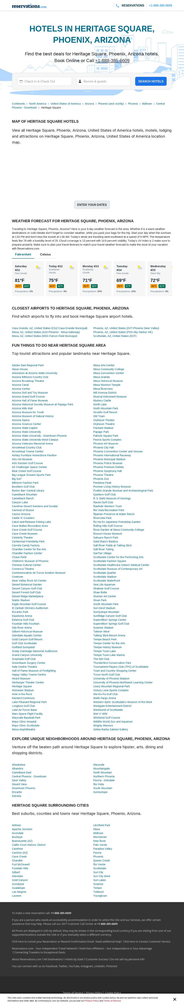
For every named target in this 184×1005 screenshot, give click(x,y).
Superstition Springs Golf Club (111, 623)
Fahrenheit (23, 254)
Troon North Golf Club (106, 674)
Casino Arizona (21, 514)
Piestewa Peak (102, 482)
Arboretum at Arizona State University (34, 373)
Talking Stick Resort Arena (109, 635)
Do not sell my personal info (127, 959)
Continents (18, 103)
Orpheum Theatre (104, 423)
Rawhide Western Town (107, 506)
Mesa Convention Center (108, 373)
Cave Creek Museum (24, 533)
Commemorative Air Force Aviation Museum (38, 572)
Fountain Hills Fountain (25, 623)
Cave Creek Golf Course (27, 529)
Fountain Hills (20, 868)
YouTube (74, 966)
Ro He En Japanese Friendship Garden (117, 521)
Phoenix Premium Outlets (108, 467)
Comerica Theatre (23, 568)
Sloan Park (100, 600)
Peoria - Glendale (104, 780)
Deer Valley (19, 780)
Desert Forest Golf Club (26, 592)
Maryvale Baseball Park (26, 717)
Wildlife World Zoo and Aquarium (113, 721)
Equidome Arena (22, 615)
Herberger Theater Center (28, 682)
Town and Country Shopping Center (115, 670)
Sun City (98, 872)
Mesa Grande (101, 377)
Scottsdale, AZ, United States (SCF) (114, 335)
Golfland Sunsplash (23, 647)
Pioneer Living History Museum (112, 486)
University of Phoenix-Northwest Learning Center (123, 682)
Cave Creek (19, 856)
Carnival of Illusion (23, 510)
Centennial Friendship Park (28, 541)
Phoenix (133, 103)
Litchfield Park (101, 825)
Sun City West (101, 876)
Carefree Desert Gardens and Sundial (35, 506)
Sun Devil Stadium (104, 608)
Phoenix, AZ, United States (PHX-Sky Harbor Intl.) (123, 332)
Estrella (16, 795)
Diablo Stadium (21, 600)
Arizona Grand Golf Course (28, 396)
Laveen (16, 895)
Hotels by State (74, 959)
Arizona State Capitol (24, 427)
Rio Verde (99, 864)
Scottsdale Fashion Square (109, 561)
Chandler (17, 860)
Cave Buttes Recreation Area (30, 525)
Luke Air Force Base (24, 709)
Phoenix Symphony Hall (107, 470)
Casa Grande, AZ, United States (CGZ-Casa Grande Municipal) (49, 328)
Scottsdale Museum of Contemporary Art (118, 568)
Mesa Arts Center (104, 365)
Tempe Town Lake (104, 651)
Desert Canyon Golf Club (27, 588)
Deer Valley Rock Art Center (29, 580)
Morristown (100, 836)
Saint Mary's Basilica (105, 541)
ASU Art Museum (22, 459)
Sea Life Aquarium (104, 584)
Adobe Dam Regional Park (28, 365)
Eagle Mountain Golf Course (29, 604)
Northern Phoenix (104, 776)
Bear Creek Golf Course (26, 470)
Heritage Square (22, 686)
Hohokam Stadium (23, 690)
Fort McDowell (21, 864)
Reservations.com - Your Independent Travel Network (44, 948)
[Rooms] (103, 81)
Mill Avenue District (105, 392)
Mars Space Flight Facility (27, 713)
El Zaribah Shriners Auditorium (30, 608)
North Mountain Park (105, 408)
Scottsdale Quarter (104, 572)
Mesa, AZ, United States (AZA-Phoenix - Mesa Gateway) (46, 332)
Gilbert (16, 872)
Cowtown (17, 576)
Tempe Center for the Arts (109, 643)
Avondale (17, 833)
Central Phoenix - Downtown (29, 776)
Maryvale (99, 764)
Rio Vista (98, 784)
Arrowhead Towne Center (27, 451)
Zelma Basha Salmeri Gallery (110, 729)
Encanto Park (20, 611)
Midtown (147, 103)
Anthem (16, 825)
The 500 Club (101, 658)
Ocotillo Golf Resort (105, 412)
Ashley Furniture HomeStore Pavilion (34, 455)
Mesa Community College (108, 369)
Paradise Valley (102, 848)
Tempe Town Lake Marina (109, 655)
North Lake (100, 404)
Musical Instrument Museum (110, 396)
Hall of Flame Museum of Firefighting (34, 670)
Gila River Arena (22, 627)
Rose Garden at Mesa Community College (118, 529)
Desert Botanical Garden (27, 584)
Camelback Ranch (23, 498)
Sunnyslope (100, 792)
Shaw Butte (100, 592)
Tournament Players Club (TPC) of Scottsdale (120, 666)
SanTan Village (102, 553)
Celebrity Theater (22, 537)
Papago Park (101, 431)
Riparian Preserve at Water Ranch (114, 514)
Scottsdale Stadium (105, 576)
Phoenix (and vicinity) (111, 103)
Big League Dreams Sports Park (31, 474)
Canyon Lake (20, 502)
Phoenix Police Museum (108, 463)
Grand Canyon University (27, 655)
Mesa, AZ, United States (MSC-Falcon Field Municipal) (44, 335)
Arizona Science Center (26, 423)
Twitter (63, 966)
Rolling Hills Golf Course (107, 525)
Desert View (19, 784)
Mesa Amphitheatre (23, 729)
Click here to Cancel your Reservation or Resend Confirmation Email (53, 941)
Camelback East (21, 772)
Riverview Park (102, 517)
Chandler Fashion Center (27, 553)
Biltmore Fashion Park (25, 482)
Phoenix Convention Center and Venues (118, 451)
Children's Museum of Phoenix (30, 561)
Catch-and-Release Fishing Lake (31, 521)
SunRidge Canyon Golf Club (110, 615)
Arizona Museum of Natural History (33, 416)
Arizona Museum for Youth (28, 412)
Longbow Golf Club (23, 705)
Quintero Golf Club (104, 494)
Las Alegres (19, 891)
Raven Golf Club (103, 502)
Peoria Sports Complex (107, 439)
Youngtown (100, 895)
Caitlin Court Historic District (28, 844)
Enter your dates (92, 205)
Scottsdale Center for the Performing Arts (118, 557)
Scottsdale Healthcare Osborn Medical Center (121, 564)
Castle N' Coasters (23, 517)
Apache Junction (22, 829)
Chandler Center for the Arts (29, 549)
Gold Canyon (20, 880)
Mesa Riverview (103, 388)
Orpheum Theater (104, 420)
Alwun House (20, 369)
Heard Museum (21, 678)
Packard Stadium (103, 427)
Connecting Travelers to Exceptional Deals (39, 952)
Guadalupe (18, 887)
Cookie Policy (113, 993)
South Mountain (102, 788)
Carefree (17, 848)
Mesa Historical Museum (108, 380)
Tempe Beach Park (105, 639)
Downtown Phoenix (23, 788)
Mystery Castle (102, 400)
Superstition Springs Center (110, 619)
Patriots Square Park (105, 435)
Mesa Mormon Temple (107, 384)
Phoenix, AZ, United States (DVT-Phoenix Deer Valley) (126, 328)
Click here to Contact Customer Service (146, 941)
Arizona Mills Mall (22, 408)
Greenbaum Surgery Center (28, 662)
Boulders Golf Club (23, 486)
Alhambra (17, 768)
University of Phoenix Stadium (111, 678)
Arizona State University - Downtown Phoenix (39, 435)
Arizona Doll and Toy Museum (30, 392)
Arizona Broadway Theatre (28, 380)
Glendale (17, 876)
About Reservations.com (27, 959)
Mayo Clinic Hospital (24, 721)
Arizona (89, 103)
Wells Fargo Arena (104, 698)
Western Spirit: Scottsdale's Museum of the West (122, 702)
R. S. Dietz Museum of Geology (112, 498)
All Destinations (53, 959)
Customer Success (97, 959)
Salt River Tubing (103, 549)
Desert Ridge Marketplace (27, 596)
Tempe (97, 887)
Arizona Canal (20, 384)
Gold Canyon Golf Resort (27, 639)
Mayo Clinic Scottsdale (26, 725)
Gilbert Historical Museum (27, 631)
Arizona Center (21, 388)
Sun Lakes (99, 880)
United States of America (66, 103)
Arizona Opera (20, 420)
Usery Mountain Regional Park (111, 686)
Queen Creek (101, 860)
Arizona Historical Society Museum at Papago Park (42, 404)
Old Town (99, 416)
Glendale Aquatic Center (27, 635)
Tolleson (98, 891)
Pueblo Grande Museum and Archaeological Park (123, 490)
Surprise (98, 883)
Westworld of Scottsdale (108, 709)
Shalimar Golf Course (106, 588)
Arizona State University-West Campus (35, 439)
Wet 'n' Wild (100, 713)
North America (37, 103)
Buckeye (17, 836)
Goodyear (18, 883)
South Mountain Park (106, 604)
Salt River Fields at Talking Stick (112, 545)
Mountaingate (101, 768)
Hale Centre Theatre (24, 666)
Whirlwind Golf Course (106, 717)
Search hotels (150, 81)
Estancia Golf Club (23, 619)
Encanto (17, 792)
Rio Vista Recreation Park (108, 510)
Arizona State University (26, 431)
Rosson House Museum (107, 533)
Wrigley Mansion (103, 725)
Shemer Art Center (104, 596)
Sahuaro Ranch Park (105, 537)
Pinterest (111, 966)
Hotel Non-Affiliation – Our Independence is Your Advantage (115, 948)
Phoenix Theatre (103, 474)
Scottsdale (99, 868)
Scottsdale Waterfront (106, 580)
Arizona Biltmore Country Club (30, 377)
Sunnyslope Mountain (106, 611)
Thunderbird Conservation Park (112, 662)
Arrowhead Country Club (27, 447)
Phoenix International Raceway (112, 455)
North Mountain (102, 772)
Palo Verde (100, 844)
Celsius (45, 254)
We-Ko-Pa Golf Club (105, 694)
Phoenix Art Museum (105, 443)
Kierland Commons (23, 698)
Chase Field (19, 557)
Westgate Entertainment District (112, 705)
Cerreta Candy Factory (26, 545)
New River (99, 840)
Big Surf (16, 478)
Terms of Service (112, 1000)
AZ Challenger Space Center (29, 467)
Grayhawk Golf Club (24, 658)
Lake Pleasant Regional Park (29, 702)
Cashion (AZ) (20, 852)
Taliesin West (101, 631)
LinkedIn (99, 966)
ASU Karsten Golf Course (27, 463)
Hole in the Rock (22, 694)
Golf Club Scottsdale (24, 643)
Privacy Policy (92, 1000)
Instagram (87, 966)
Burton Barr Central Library (28, 490)
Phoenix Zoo (101, 478)
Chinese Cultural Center (26, 564)
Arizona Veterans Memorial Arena (32, 443)
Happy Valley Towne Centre (29, 674)
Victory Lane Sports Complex (111, 690)
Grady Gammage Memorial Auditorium (34, 651)
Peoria (97, 852)
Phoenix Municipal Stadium (109, 459)
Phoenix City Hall (103, 447)
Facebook (51, 966)
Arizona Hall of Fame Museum (30, 400)
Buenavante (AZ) (22, 840)
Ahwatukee (18, 764)
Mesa (96, 829)
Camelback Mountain (24, 494)
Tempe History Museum (107, 647)
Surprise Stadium (103, 627)
